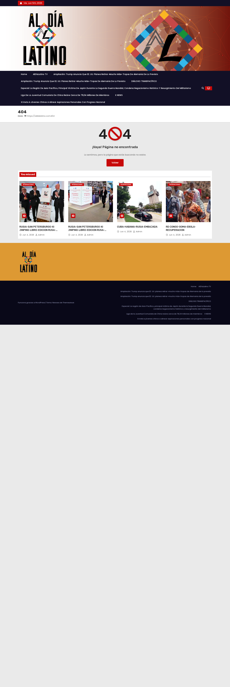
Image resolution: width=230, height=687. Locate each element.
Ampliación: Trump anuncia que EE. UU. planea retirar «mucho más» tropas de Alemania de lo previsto (105, 74)
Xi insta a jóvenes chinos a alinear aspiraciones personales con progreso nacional (63, 102)
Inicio (20, 115)
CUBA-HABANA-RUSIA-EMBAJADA (137, 226)
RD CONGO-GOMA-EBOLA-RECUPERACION (181, 228)
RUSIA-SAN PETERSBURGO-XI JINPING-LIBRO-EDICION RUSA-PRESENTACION (37, 230)
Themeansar (68, 302)
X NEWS (119, 95)
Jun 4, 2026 (28, 234)
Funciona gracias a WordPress (32, 302)
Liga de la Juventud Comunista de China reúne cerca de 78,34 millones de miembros (65, 95)
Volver (115, 162)
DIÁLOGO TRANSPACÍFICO (144, 81)
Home (24, 74)
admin (40, 234)
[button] (203, 88)
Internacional (28, 185)
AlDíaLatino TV (40, 74)
